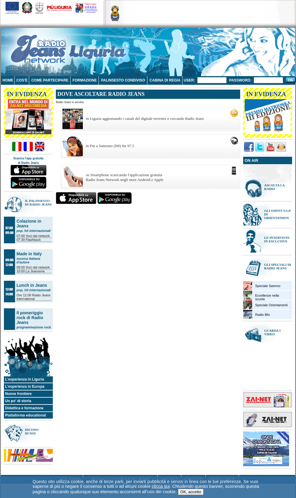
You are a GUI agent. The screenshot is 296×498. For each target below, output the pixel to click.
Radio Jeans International (33, 297)
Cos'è (22, 80)
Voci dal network (38, 236)
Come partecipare (49, 80)
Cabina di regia (165, 80)
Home (7, 80)
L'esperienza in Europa (24, 386)
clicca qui (161, 465)
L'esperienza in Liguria (24, 379)
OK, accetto (190, 471)
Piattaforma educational (25, 415)
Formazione (85, 80)
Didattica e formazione (24, 408)
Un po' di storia (18, 401)
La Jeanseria (35, 271)
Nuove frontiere (18, 394)
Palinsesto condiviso (123, 80)
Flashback (33, 240)
